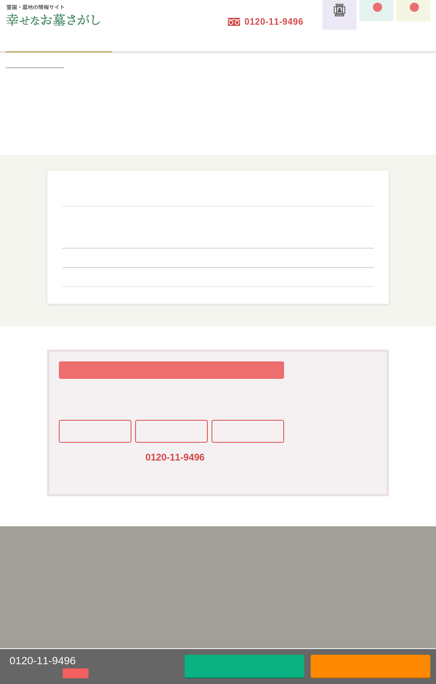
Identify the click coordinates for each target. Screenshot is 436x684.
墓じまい (165, 43)
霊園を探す (58, 42)
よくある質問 (294, 601)
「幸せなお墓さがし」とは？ (230, 557)
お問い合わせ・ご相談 (390, 557)
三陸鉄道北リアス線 (151, 275)
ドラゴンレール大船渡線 (245, 213)
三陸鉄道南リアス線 (224, 275)
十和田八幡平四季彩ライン (160, 236)
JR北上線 (228, 225)
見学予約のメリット (219, 612)
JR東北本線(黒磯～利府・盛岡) (302, 236)
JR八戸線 (137, 213)
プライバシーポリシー (144, 579)
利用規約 (128, 568)
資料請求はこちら (370, 665)
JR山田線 (228, 236)
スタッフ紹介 (294, 579)
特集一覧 (289, 568)
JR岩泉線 (181, 213)
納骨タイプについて (271, 43)
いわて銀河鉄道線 (148, 255)
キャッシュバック (299, 557)
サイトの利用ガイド (377, 43)
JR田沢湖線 (275, 225)
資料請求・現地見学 (387, 568)
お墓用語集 (291, 590)
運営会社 (128, 557)
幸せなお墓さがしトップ (35, 64)
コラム (286, 612)
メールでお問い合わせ (244, 665)
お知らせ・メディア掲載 (307, 623)
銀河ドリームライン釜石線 (160, 225)
